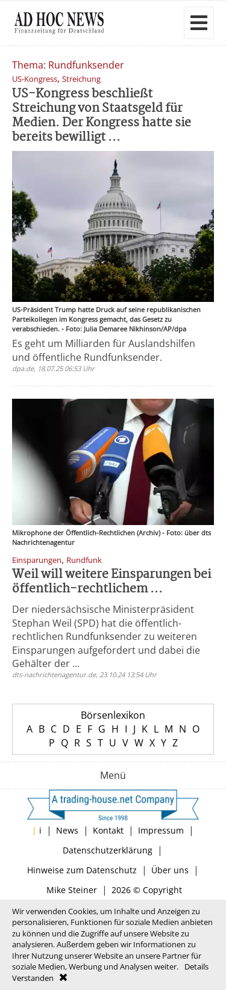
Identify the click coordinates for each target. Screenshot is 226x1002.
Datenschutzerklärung (107, 850)
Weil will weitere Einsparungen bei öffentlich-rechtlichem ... (111, 582)
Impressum (161, 830)
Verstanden (33, 978)
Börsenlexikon (113, 715)
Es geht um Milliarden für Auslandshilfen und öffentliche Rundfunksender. (103, 350)
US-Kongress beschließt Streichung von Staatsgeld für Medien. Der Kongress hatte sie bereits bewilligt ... (101, 115)
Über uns (170, 870)
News (67, 830)
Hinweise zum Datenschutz (82, 870)
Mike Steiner (71, 890)
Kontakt (108, 830)
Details (196, 966)
